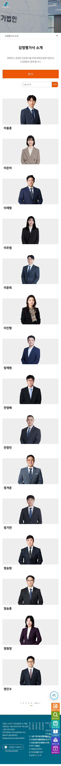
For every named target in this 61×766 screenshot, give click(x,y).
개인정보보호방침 (11, 751)
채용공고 (45, 739)
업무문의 (40, 726)
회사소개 (30, 726)
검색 (55, 84)
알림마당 (43, 726)
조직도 (31, 749)
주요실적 (36, 726)
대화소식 (45, 742)
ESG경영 (49, 730)
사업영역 (33, 726)
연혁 (30, 745)
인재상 (44, 736)
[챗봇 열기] (54, 695)
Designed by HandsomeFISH (13, 738)
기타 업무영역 (37, 752)
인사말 (31, 736)
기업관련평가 (37, 749)
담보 (37, 745)
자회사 (50, 725)
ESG (47, 723)
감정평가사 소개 (11, 36)
